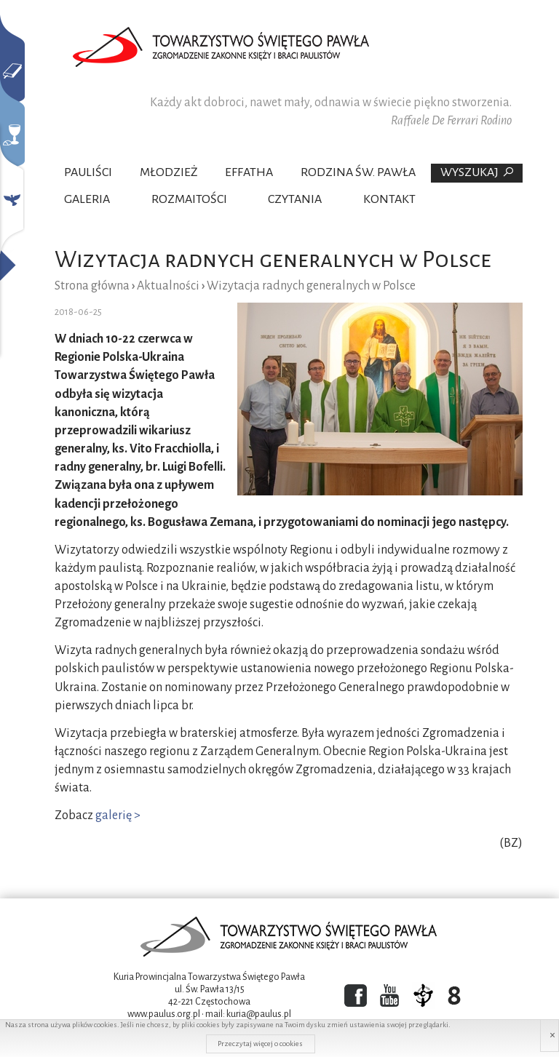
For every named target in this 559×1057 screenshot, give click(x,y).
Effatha (249, 172)
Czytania (295, 199)
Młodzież (169, 172)
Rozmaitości (189, 199)
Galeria (87, 199)
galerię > (117, 815)
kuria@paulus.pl (258, 1014)
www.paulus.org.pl (163, 1014)
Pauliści (88, 172)
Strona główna (92, 285)
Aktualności (168, 285)
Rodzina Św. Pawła (358, 172)
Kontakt (389, 199)
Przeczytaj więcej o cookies (260, 1044)
